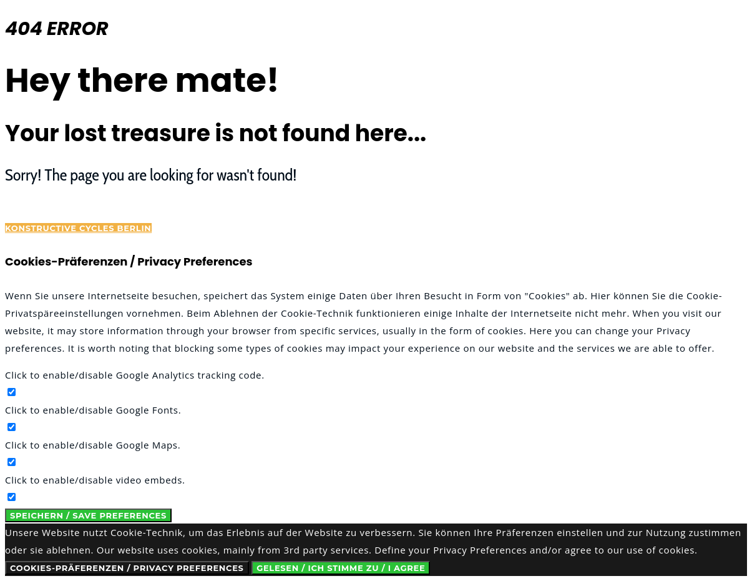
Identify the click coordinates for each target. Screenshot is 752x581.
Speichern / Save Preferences (88, 515)
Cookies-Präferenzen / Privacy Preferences (127, 568)
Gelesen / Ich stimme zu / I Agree (340, 568)
